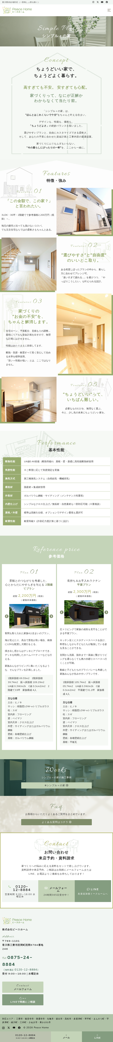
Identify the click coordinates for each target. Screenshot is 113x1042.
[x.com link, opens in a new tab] (97, 2)
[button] (7, 616)
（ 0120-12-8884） (21, 969)
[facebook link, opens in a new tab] (106, 2)
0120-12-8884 (25, 1035)
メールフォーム (23, 989)
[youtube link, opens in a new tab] (102, 2)
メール (66, 1037)
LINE (97, 1037)
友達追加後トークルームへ (93, 893)
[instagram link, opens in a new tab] (93, 2)
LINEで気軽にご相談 (22, 1001)
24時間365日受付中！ (57, 894)
